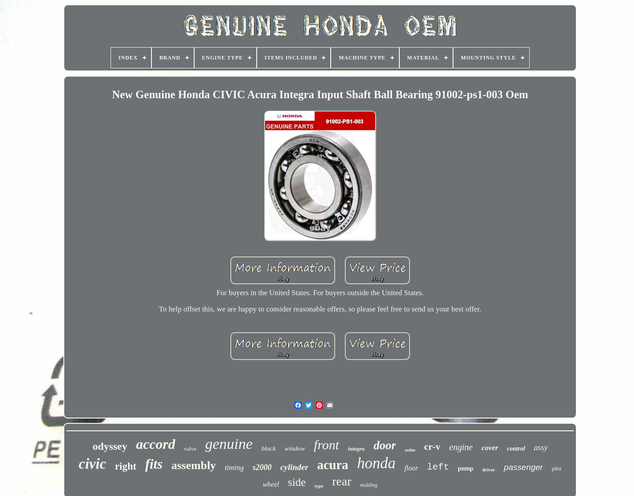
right (125, 466)
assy (541, 447)
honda (376, 463)
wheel (271, 484)
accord (155, 444)
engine (460, 447)
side (297, 482)
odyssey (109, 446)
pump (465, 468)
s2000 (262, 467)
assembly (193, 465)
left (438, 467)
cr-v (432, 446)
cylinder (294, 467)
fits (154, 464)
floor (411, 468)
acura (332, 465)
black (269, 448)
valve (190, 448)
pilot (556, 469)
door (384, 445)
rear (341, 481)
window (294, 448)
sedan (410, 450)
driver (488, 469)
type (318, 486)
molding (368, 485)
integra (356, 448)
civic (92, 464)
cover (490, 448)
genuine (229, 444)
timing (234, 467)
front (326, 444)
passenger (523, 467)
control (516, 448)
